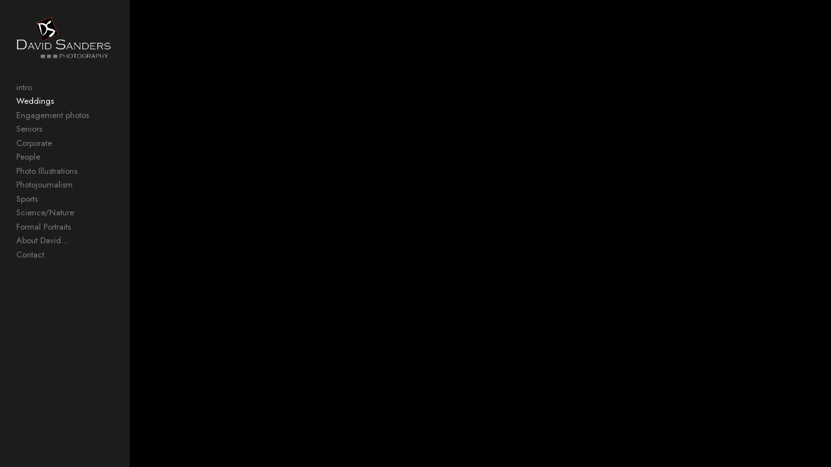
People (28, 169)
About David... (42, 253)
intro (24, 100)
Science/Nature (45, 225)
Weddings (35, 114)
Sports (27, 212)
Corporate (34, 156)
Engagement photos (52, 128)
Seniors (29, 142)
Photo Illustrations (46, 184)
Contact (30, 267)
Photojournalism (44, 197)
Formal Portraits (43, 240)
